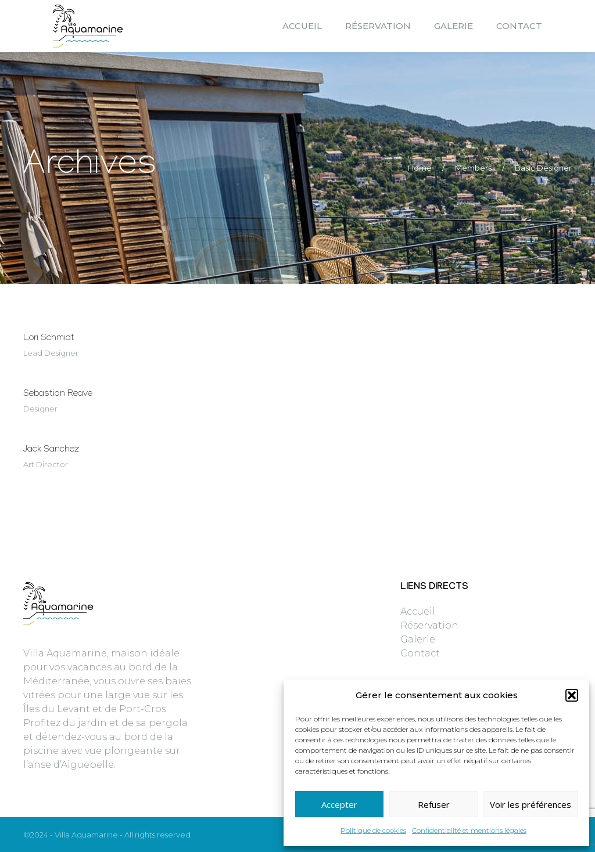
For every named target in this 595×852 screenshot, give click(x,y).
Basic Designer (543, 167)
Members (473, 167)
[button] (572, 695)
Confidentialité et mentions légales (469, 830)
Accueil (417, 611)
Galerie (417, 639)
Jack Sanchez (51, 450)
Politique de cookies (373, 830)
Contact (420, 653)
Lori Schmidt (48, 339)
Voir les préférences (530, 804)
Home (420, 167)
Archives (90, 167)
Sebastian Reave (57, 394)
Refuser (434, 804)
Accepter (339, 804)
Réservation (429, 625)
